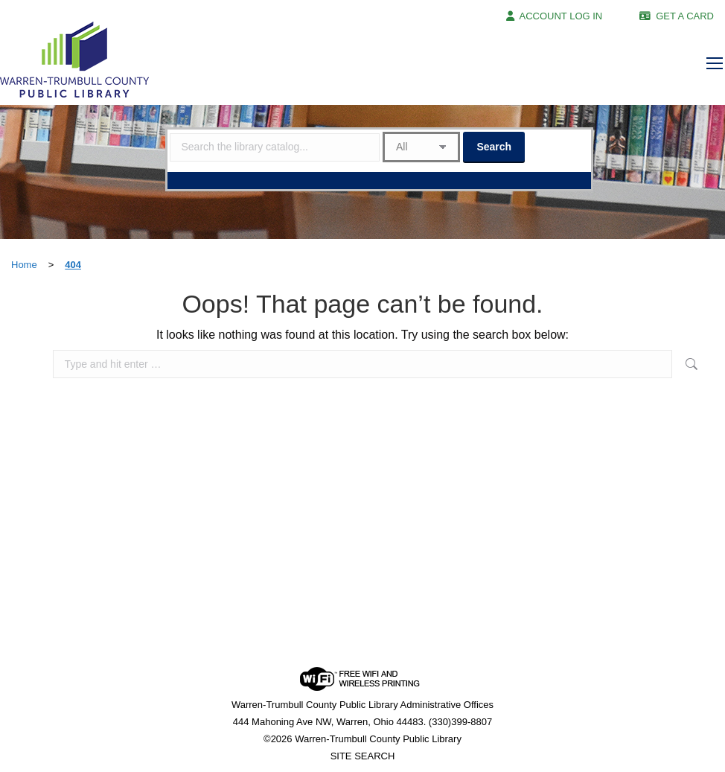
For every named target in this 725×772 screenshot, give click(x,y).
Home (24, 264)
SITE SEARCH (362, 756)
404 (73, 264)
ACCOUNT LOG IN (561, 16)
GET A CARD (685, 16)
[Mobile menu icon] (714, 63)
